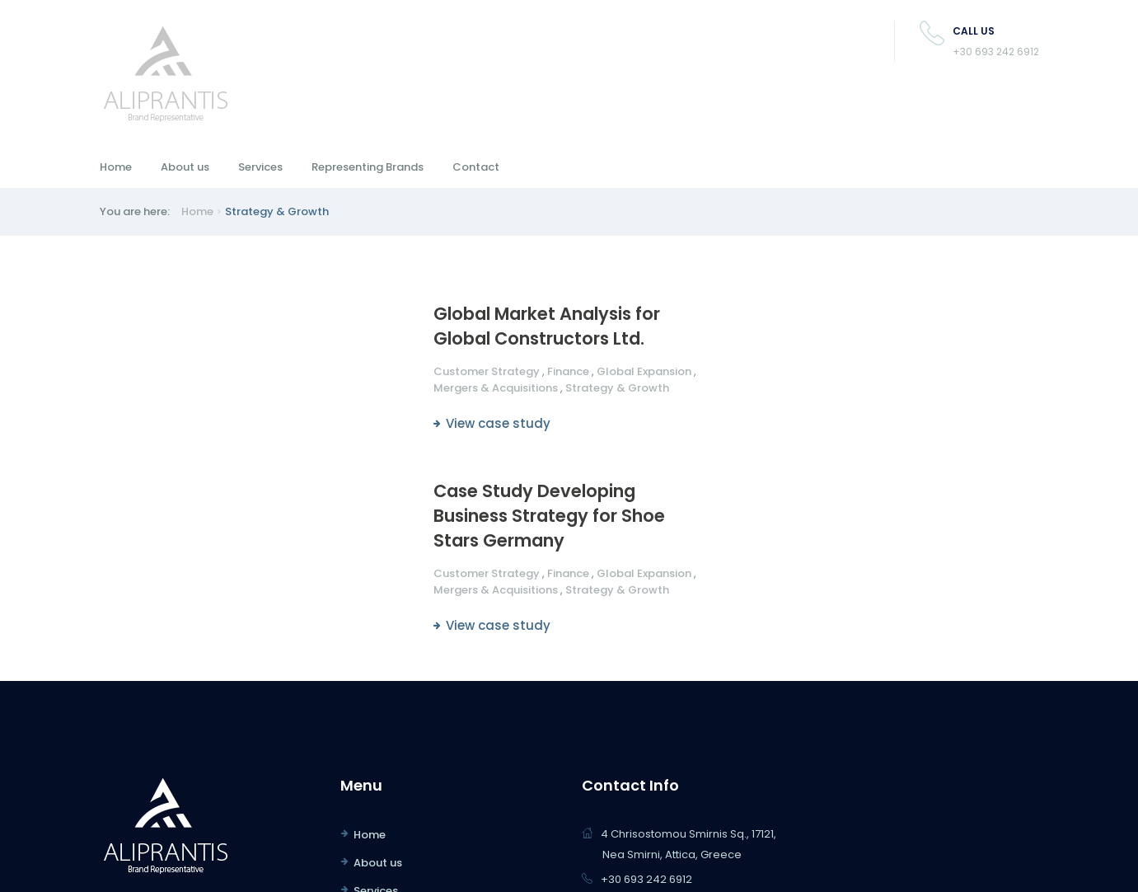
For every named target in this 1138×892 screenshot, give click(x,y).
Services (260, 167)
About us (185, 167)
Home (116, 167)
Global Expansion (644, 371)
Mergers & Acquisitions (495, 388)
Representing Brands (367, 167)
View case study (498, 423)
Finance (568, 371)
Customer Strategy (486, 371)
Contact (475, 167)
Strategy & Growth (617, 388)
